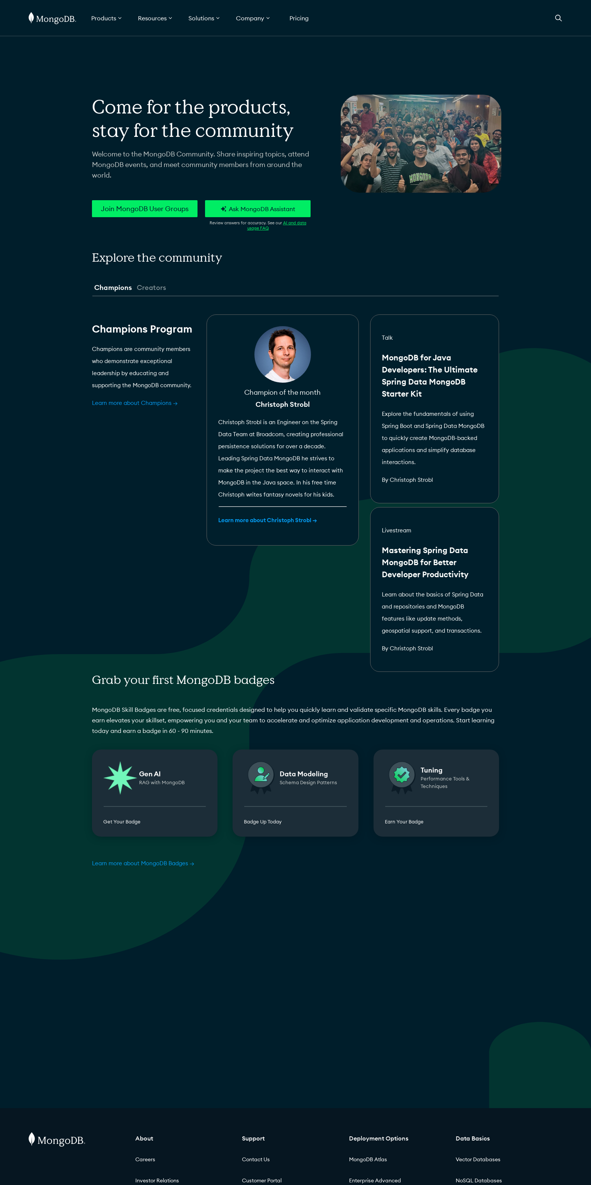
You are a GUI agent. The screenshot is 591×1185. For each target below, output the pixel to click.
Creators (151, 288)
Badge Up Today (263, 822)
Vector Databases (478, 1159)
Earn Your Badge (404, 822)
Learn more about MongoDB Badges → (143, 863)
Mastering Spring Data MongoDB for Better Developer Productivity (425, 562)
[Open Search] (558, 18)
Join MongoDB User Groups (144, 208)
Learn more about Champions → (135, 402)
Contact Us (256, 1159)
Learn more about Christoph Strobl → (267, 520)
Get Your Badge (122, 822)
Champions (113, 288)
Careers (145, 1159)
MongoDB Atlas (368, 1159)
